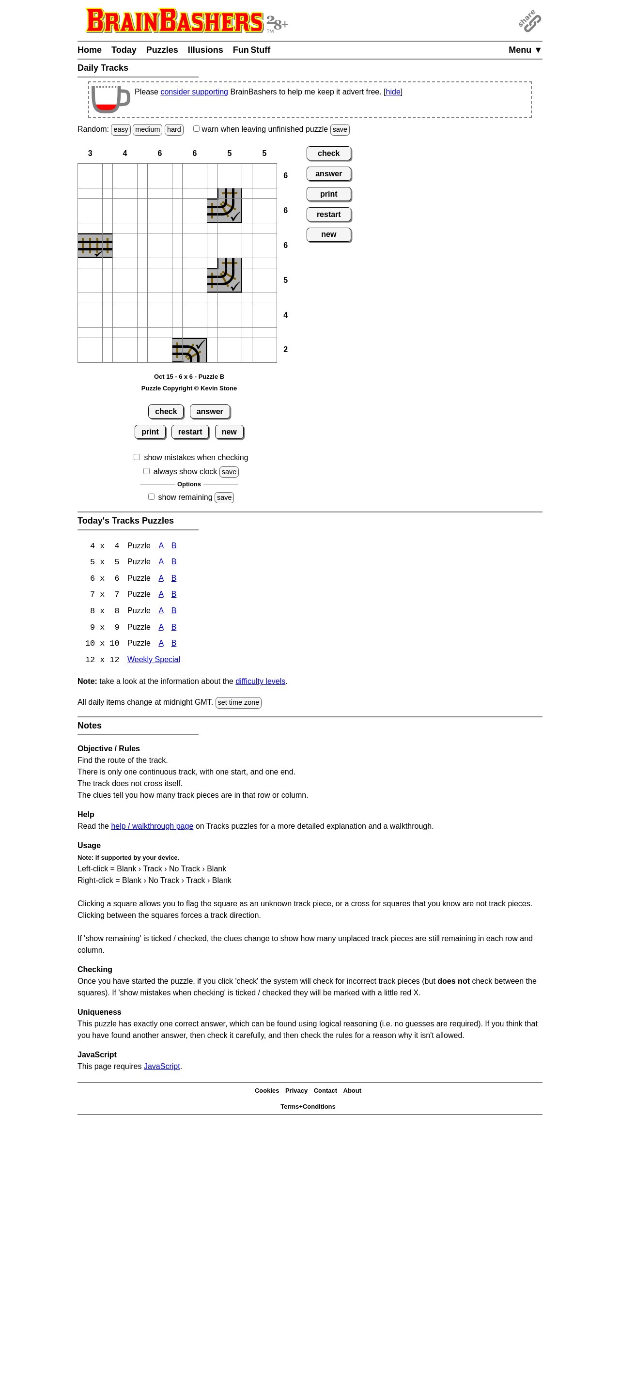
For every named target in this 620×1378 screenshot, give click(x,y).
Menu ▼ (525, 50)
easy (120, 129)
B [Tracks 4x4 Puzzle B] (174, 546)
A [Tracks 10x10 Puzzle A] (160, 645)
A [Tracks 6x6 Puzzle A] (160, 579)
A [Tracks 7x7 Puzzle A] (160, 596)
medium (147, 129)
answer (210, 411)
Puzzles (162, 50)
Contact (325, 1092)
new (229, 432)
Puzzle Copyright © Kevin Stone (189, 388)
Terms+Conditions (308, 1108)
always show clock (185, 471)
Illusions (205, 50)
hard (174, 129)
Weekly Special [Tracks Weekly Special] (153, 662)
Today (124, 50)
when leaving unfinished (271, 129)
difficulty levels (260, 683)
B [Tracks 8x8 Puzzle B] (174, 612)
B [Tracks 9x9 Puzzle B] (174, 629)
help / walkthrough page (152, 827)
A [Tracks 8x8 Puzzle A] (160, 612)
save (340, 129)
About (352, 1092)
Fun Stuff (252, 50)
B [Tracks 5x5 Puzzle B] (174, 563)
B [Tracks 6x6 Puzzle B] (174, 579)
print (150, 432)
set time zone (239, 704)
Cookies (267, 1092)
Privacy (296, 1092)
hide (393, 92)
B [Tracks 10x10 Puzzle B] (174, 645)
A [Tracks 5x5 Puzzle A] (160, 563)
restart (190, 432)
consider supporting (194, 92)
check (166, 411)
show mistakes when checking (196, 457)
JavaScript (162, 1068)
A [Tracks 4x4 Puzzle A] (160, 546)
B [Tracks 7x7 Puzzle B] (174, 596)
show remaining (185, 497)
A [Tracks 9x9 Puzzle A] (160, 629)
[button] (90, 176)
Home (90, 50)
